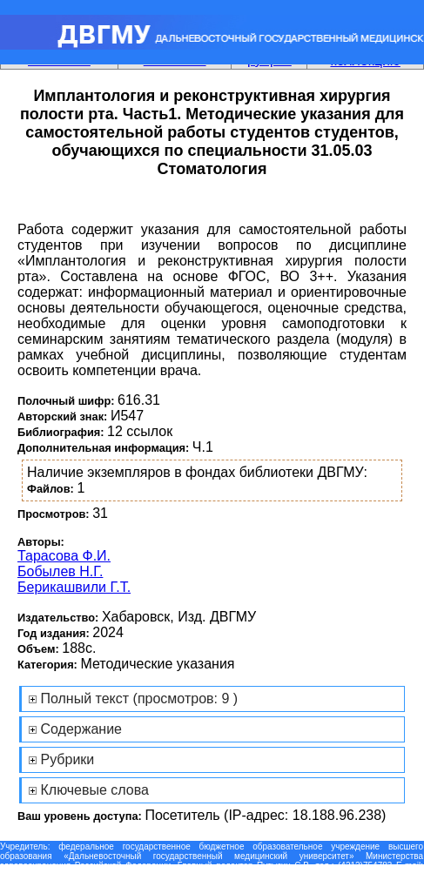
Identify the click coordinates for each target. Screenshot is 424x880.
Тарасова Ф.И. (64, 555)
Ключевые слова (94, 790)
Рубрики (67, 759)
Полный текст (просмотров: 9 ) (139, 698)
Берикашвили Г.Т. (74, 587)
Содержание (81, 729)
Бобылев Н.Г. (60, 571)
